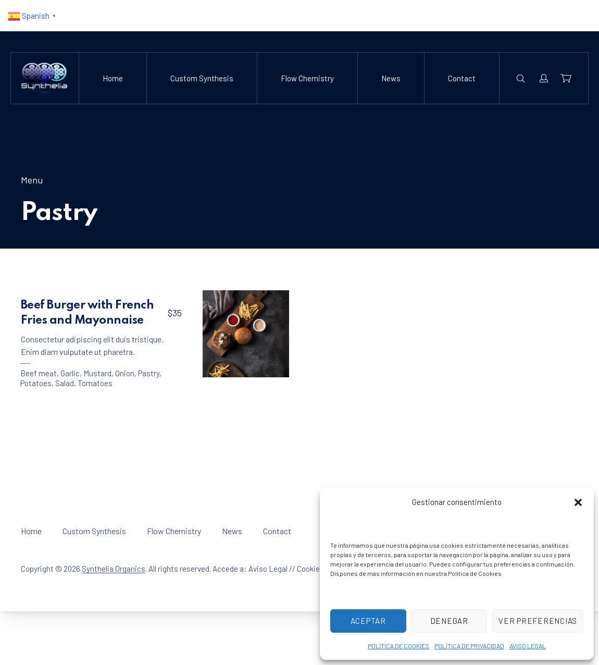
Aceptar (368, 620)
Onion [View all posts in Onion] (124, 373)
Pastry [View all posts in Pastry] (148, 373)
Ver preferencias (538, 620)
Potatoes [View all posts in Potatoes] (36, 383)
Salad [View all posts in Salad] (64, 383)
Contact (462, 78)
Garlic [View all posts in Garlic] (70, 373)
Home (113, 78)
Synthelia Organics (113, 568)
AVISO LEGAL (527, 645)
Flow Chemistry (307, 78)
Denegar (450, 620)
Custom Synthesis (201, 78)
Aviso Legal (268, 568)
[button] (578, 502)
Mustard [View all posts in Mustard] (97, 373)
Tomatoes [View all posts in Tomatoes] (95, 383)
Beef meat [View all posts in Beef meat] (38, 373)
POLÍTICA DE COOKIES (398, 645)
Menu (32, 180)
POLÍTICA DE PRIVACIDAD (469, 645)
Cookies (310, 568)
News (391, 78)
